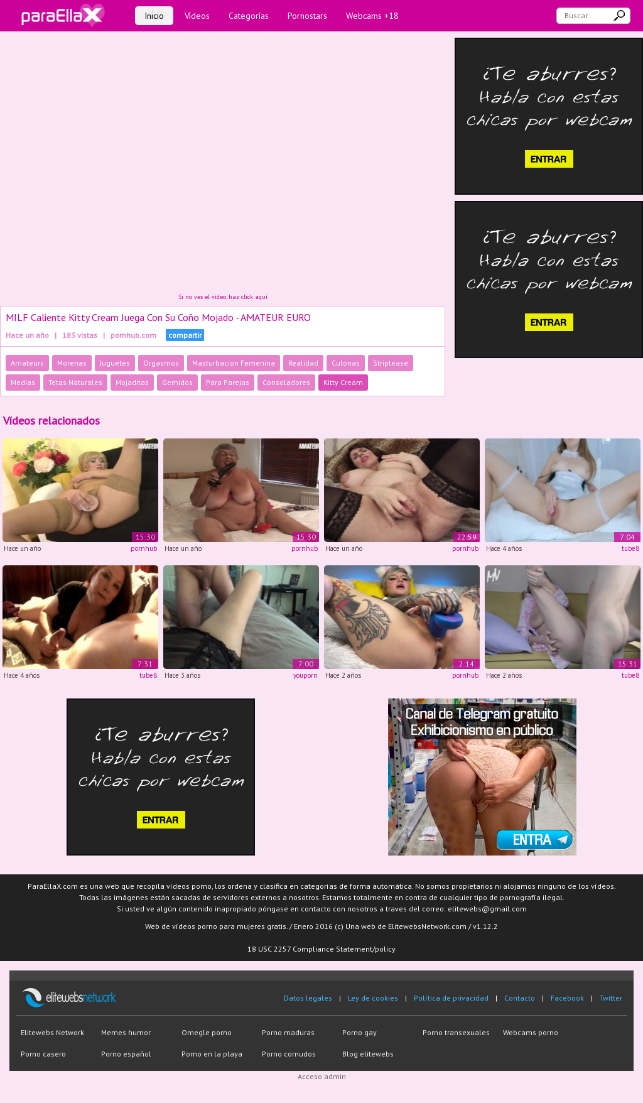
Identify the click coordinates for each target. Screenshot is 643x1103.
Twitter (611, 997)
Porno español (126, 1053)
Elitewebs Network (52, 1032)
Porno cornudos (289, 1053)
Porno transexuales (456, 1032)
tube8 (630, 548)
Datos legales (308, 997)
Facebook (567, 997)
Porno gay (359, 1032)
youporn (305, 675)
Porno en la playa (211, 1053)
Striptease (390, 362)
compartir (185, 335)
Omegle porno (206, 1032)
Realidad (303, 362)
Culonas (346, 362)
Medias (23, 382)
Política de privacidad (451, 997)
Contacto (519, 997)
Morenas (72, 362)
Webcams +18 (372, 15)
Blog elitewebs (368, 1053)
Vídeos (197, 15)
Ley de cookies (373, 997)
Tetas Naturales (75, 382)
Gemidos (177, 382)
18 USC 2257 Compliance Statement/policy (321, 949)
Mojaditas (132, 382)
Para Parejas (227, 382)
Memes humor (126, 1032)
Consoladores (286, 382)
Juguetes (115, 362)
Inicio (154, 15)
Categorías (249, 15)
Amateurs (27, 362)
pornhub (144, 548)
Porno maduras (288, 1032)
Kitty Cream (343, 382)
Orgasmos (161, 362)
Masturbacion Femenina (233, 362)
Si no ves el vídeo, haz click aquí (222, 297)
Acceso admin (322, 1076)
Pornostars (307, 15)
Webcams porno (530, 1032)
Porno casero (43, 1053)
